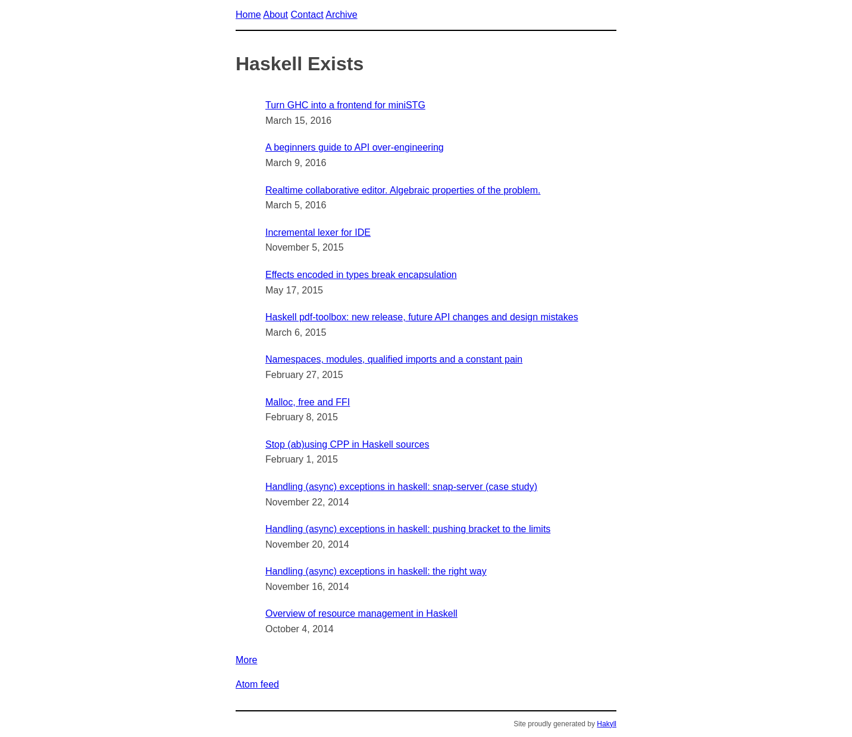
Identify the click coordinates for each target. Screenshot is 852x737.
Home (248, 15)
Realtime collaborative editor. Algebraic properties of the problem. (402, 190)
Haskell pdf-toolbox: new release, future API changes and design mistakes (421, 317)
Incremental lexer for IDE (318, 232)
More (246, 660)
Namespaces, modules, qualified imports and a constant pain (393, 359)
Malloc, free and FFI (307, 402)
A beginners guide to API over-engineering (354, 147)
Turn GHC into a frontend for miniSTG (345, 105)
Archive (341, 15)
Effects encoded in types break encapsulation (361, 275)
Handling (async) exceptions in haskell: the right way (376, 571)
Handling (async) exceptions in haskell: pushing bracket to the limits (407, 529)
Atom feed (257, 684)
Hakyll (606, 724)
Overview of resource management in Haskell (361, 613)
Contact (307, 15)
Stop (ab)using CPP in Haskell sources (347, 444)
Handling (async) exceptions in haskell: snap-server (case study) (401, 487)
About (275, 15)
